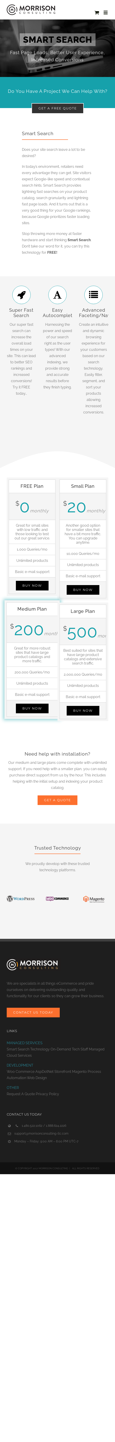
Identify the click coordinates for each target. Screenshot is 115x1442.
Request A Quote (21, 1094)
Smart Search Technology (28, 1049)
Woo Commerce (20, 1071)
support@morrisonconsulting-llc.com (41, 1133)
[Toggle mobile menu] (106, 12)
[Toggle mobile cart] (97, 12)
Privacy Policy (47, 1094)
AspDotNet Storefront (53, 1071)
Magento (79, 1071)
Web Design (37, 1078)
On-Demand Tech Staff (69, 1049)
